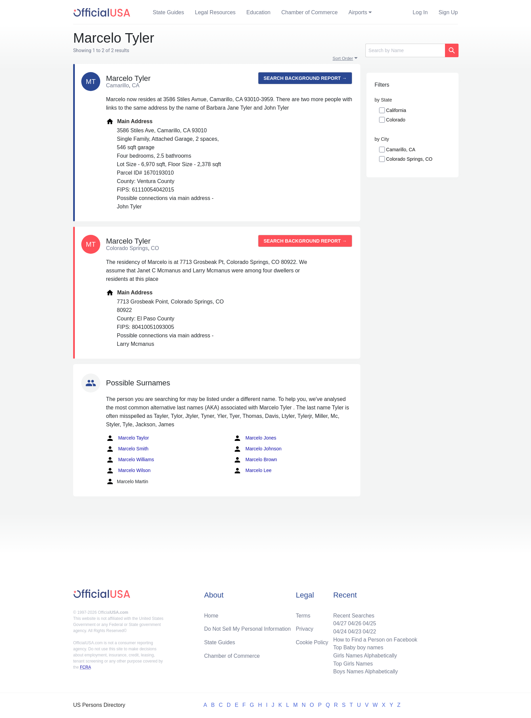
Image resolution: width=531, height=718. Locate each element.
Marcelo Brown (255, 460)
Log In (420, 12)
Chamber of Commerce (309, 12)
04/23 (354, 631)
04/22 (369, 631)
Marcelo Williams (130, 460)
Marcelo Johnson (257, 449)
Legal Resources (215, 12)
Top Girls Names (352, 663)
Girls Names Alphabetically (364, 655)
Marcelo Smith (127, 449)
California (396, 110)
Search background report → (305, 78)
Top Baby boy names (357, 647)
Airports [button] (357, 12)
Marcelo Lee (252, 471)
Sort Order (343, 58)
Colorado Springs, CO (409, 159)
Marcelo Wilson (128, 471)
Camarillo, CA (400, 150)
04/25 (369, 623)
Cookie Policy (312, 642)
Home (211, 615)
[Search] (405, 50)
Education (259, 12)
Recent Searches (353, 615)
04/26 (354, 623)
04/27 (339, 623)
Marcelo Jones (254, 438)
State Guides (168, 12)
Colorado (395, 120)
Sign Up (448, 12)
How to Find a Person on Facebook (374, 639)
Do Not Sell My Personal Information (248, 628)
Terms (303, 615)
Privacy (304, 628)
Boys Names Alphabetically (365, 671)
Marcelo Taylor (127, 438)
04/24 (339, 631)
